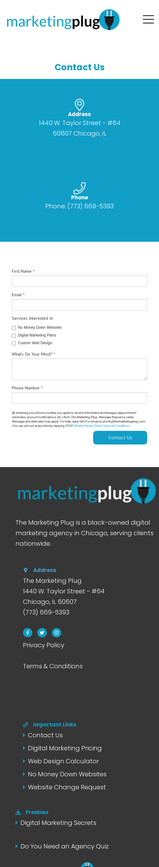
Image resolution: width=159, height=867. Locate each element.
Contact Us (45, 735)
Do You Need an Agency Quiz (64, 846)
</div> (79, 354)
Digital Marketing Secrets (58, 822)
